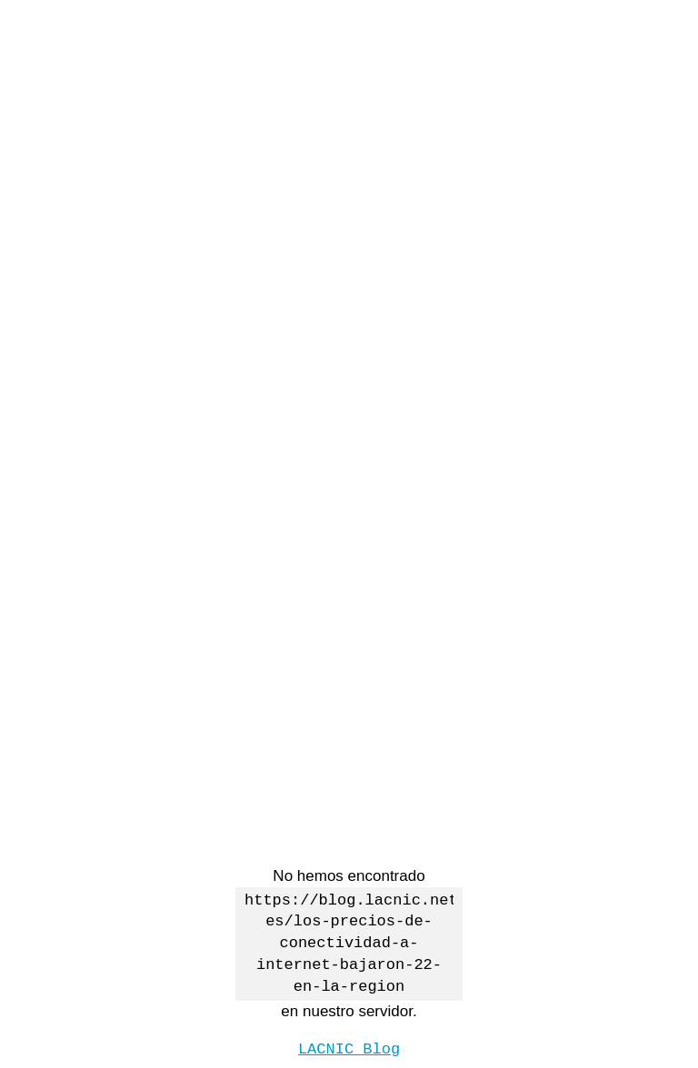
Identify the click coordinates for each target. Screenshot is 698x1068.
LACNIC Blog (349, 1047)
